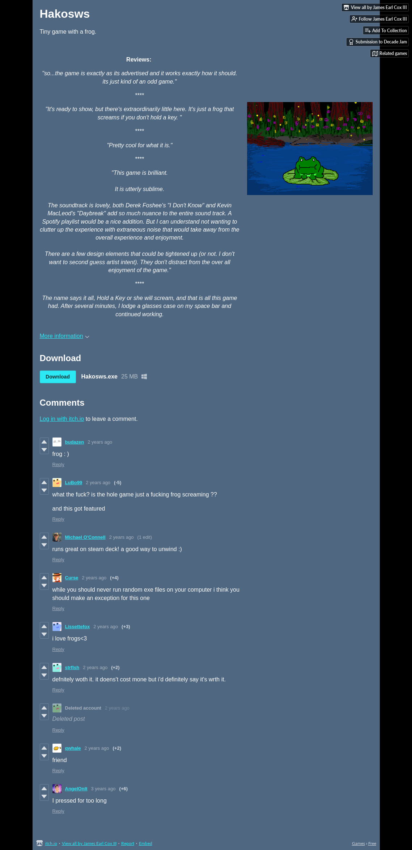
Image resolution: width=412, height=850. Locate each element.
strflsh (72, 667)
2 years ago (100, 442)
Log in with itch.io (62, 419)
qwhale (73, 748)
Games (358, 843)
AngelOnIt (76, 788)
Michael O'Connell (85, 537)
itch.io (51, 843)
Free (372, 843)
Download (58, 377)
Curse (71, 577)
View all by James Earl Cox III (89, 843)
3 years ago (103, 788)
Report (127, 843)
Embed (145, 843)
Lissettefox (77, 626)
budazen (74, 442)
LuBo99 (73, 482)
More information (64, 336)
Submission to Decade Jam (377, 42)
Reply (58, 464)
